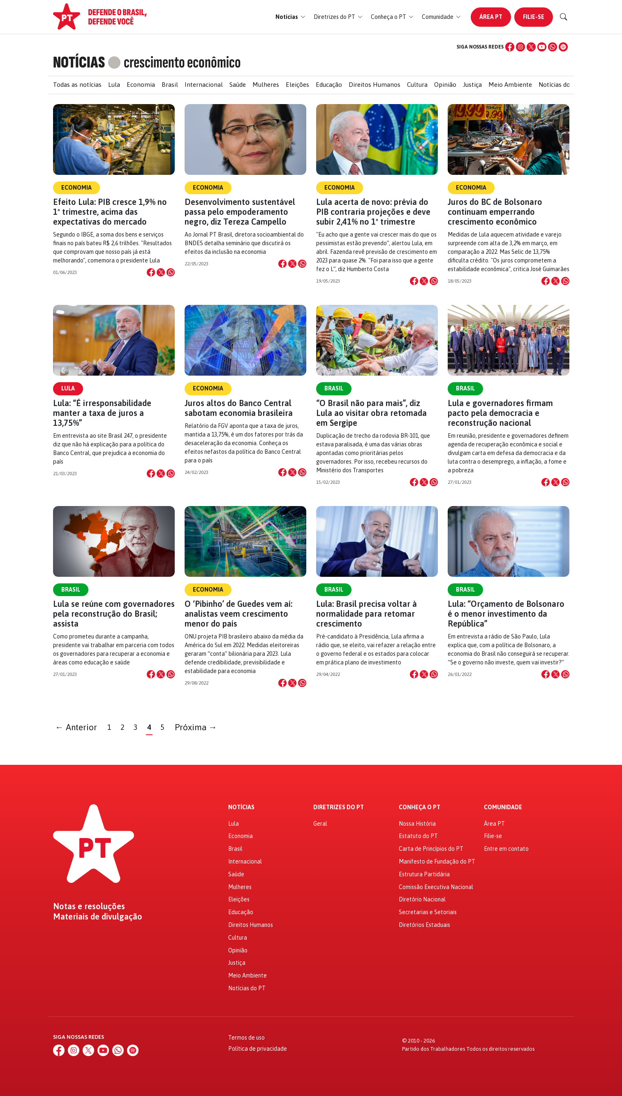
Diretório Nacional (422, 899)
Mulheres (265, 84)
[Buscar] (564, 17)
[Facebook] (509, 46)
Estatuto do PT (418, 836)
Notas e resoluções (89, 906)
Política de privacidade (257, 1048)
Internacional (204, 84)
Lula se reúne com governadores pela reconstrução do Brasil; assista (114, 613)
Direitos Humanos (374, 84)
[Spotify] (563, 46)
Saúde (237, 84)
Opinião (445, 84)
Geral (320, 823)
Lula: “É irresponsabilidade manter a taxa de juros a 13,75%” (102, 412)
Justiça (472, 84)
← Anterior (76, 727)
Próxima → (196, 727)
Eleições (297, 84)
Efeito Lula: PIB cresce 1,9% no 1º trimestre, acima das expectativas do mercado (110, 211)
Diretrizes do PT (338, 807)
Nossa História (417, 823)
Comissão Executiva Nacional (436, 887)
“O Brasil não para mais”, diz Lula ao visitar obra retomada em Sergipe (371, 412)
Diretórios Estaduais (424, 925)
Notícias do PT (559, 84)
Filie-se (533, 17)
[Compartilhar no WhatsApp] (170, 272)
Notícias (241, 807)
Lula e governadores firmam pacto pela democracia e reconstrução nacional (500, 412)
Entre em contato (506, 848)
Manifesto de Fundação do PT (437, 861)
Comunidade (503, 807)
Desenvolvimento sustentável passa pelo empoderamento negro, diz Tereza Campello (240, 211)
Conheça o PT (419, 807)
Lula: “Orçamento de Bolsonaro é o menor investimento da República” (506, 613)
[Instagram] (520, 46)
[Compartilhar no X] (161, 272)
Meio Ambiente (510, 84)
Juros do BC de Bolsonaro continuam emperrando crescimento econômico (495, 211)
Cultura (417, 84)
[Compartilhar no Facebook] (151, 272)
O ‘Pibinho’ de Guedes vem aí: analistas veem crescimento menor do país (238, 613)
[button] (290, 17)
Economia (141, 84)
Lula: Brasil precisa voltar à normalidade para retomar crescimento (366, 613)
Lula (114, 84)
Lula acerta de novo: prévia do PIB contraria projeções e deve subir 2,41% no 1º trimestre (373, 211)
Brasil (170, 84)
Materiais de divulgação (97, 916)
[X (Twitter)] (531, 46)
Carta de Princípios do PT (431, 848)
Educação (329, 84)
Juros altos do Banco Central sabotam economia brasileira (239, 408)
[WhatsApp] (552, 46)
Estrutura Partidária (424, 874)
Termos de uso (246, 1037)
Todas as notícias (77, 84)
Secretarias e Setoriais (428, 912)
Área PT (490, 17)
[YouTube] (541, 46)
